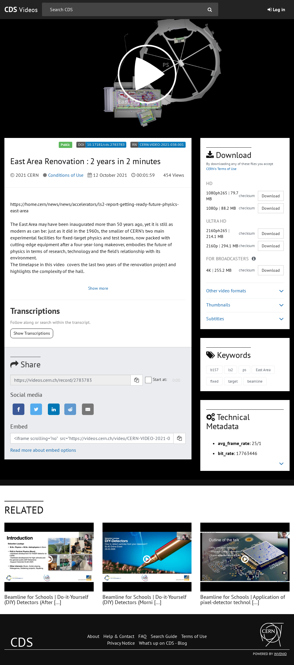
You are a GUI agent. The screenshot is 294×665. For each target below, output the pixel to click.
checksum (247, 195)
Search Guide (164, 636)
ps (244, 369)
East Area (263, 369)
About (93, 636)
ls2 (230, 369)
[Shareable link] (70, 380)
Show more (98, 288)
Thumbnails (245, 304)
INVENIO (280, 653)
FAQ (142, 636)
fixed (214, 381)
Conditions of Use (65, 175)
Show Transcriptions (32, 333)
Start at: (156, 380)
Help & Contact (118, 636)
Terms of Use (194, 636)
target (233, 381)
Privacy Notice (121, 643)
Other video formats (245, 290)
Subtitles (245, 318)
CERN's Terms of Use (221, 168)
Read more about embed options (43, 450)
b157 (214, 369)
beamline (255, 381)
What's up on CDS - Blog (163, 643)
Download (271, 196)
